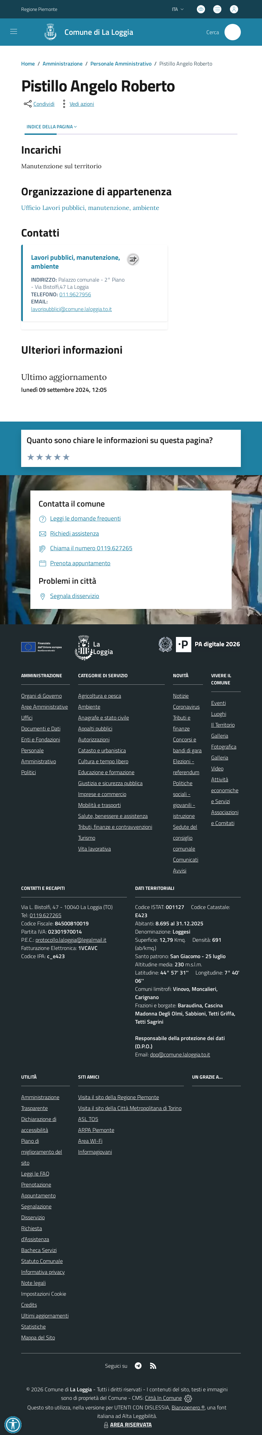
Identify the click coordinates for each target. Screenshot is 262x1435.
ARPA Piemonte (96, 1130)
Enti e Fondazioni (40, 739)
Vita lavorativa (94, 848)
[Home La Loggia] (85, 32)
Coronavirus (186, 706)
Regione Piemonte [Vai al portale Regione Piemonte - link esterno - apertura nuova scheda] (39, 9)
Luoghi (218, 714)
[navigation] (14, 31)
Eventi (218, 703)
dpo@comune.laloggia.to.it (180, 1054)
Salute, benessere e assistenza (113, 816)
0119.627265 (45, 915)
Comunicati (185, 859)
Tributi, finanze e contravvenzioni (115, 827)
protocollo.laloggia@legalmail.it (70, 940)
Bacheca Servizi (39, 1250)
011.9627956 (75, 294)
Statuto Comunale (42, 1261)
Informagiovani (95, 1152)
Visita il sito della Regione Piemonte (118, 1097)
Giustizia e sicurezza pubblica (110, 783)
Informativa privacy (43, 1272)
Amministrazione (63, 63)
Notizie (181, 696)
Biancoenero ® (188, 1407)
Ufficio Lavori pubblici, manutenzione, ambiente (90, 208)
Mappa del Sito (38, 1337)
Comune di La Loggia (98, 32)
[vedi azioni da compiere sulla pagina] (76, 103)
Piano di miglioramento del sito (41, 1152)
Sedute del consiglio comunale (185, 838)
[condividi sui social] (38, 103)
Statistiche (33, 1326)
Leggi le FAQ (35, 1173)
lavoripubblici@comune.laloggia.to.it (71, 309)
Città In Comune (163, 1398)
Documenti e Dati (40, 728)
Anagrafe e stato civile (103, 717)
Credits (29, 1305)
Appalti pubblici (95, 728)
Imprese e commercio (102, 794)
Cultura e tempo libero (103, 761)
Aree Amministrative (44, 706)
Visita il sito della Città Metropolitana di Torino (129, 1108)
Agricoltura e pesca (99, 696)
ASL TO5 (88, 1119)
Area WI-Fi (90, 1141)
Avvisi (179, 870)
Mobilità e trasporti (99, 805)
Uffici (26, 717)
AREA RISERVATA (127, 1424)
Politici (28, 772)
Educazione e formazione (106, 772)
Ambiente (89, 706)
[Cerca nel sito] (232, 32)
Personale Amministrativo (120, 63)
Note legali (33, 1283)
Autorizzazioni (94, 739)
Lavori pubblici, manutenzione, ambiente (75, 261)
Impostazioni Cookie (43, 1294)
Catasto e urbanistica (102, 750)
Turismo (86, 838)
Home (28, 63)
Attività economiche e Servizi (224, 790)
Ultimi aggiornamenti (45, 1315)
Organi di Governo (41, 696)
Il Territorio (223, 725)
